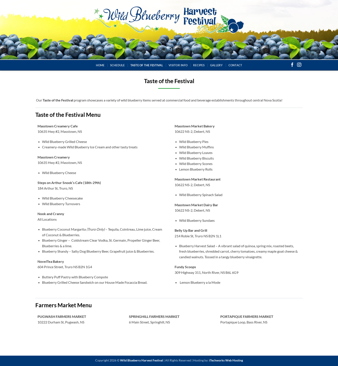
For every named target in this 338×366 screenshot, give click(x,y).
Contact (235, 65)
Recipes (199, 65)
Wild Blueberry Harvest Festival (141, 360)
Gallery (216, 65)
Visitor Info (178, 65)
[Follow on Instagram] (299, 65)
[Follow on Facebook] (292, 65)
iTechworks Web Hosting (226, 360)
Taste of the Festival (146, 65)
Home (100, 65)
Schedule (117, 65)
